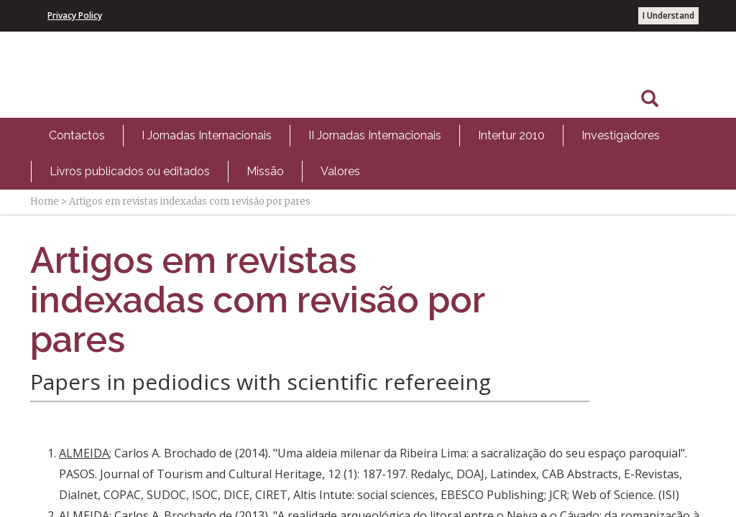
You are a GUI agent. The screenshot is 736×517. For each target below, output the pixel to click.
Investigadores (620, 135)
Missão (265, 171)
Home (44, 201)
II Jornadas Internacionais (374, 135)
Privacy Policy (74, 15)
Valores (340, 171)
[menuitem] (77, 136)
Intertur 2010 (511, 135)
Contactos (77, 135)
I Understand (668, 15)
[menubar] (368, 154)
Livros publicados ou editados (130, 171)
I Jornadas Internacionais (207, 135)
